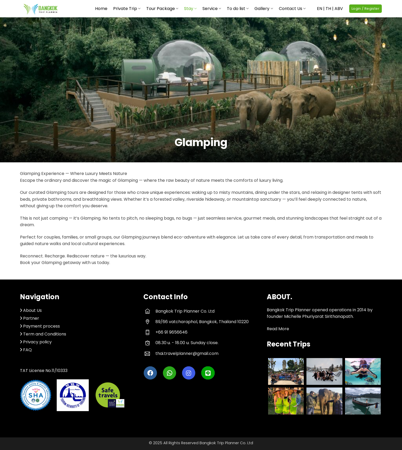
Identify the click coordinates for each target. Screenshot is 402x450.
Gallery (263, 9)
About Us (32, 310)
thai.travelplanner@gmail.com (186, 353)
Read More (278, 329)
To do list (238, 9)
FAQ (27, 350)
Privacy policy (37, 342)
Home (101, 9)
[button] (365, 8)
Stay (190, 9)
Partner (29, 318)
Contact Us (292, 9)
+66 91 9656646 (171, 332)
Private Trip (126, 9)
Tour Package (162, 9)
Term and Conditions (44, 334)
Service (211, 9)
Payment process (41, 326)
